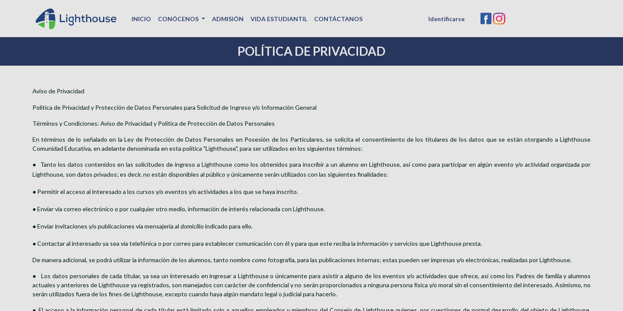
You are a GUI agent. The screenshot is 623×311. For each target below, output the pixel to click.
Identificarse (446, 18)
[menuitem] (141, 19)
